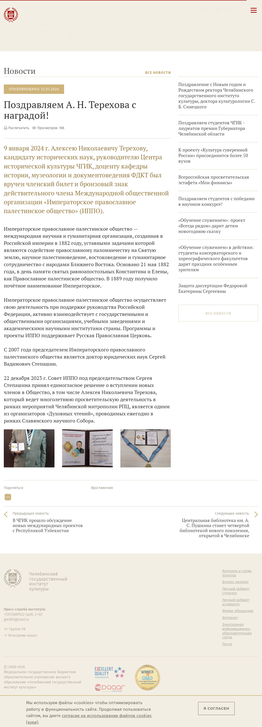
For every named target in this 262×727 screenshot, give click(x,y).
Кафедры (99, 598)
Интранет (230, 618)
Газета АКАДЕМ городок (169, 622)
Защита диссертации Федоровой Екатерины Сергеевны (212, 288)
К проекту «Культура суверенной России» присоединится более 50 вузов (213, 155)
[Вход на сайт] (232, 10)
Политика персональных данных (169, 636)
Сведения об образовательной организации (160, 11)
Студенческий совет (173, 614)
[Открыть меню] (253, 13)
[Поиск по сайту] (210, 10)
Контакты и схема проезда (157, 18)
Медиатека (100, 612)
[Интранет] (225, 10)
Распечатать (18, 128)
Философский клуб (172, 596)
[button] (203, 10)
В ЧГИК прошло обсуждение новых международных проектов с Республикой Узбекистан (48, 525)
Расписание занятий (152, 22)
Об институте (102, 571)
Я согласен (216, 708)
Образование (40, 15)
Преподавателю (86, 26)
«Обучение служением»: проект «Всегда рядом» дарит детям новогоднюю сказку (211, 225)
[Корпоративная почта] (217, 10)
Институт (36, 9)
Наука (32, 20)
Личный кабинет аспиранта (158, 32)
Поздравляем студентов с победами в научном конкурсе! (216, 201)
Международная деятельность (44, 33)
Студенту (79, 15)
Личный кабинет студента (156, 27)
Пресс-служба (103, 619)
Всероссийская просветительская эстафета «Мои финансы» (213, 179)
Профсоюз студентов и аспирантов (174, 605)
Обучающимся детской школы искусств (87, 35)
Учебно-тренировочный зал (173, 587)
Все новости (158, 73)
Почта (227, 644)
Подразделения (104, 585)
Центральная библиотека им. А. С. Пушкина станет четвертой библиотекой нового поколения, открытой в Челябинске (214, 527)
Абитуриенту (83, 9)
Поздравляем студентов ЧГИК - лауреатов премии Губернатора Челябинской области (211, 128)
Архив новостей (242, 73)
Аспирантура (102, 605)
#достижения (102, 488)
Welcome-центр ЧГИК (174, 578)
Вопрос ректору (235, 582)
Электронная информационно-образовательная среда (160, 38)
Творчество (39, 26)
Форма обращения (237, 611)
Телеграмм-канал (22, 635)
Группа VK (17, 629)
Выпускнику (83, 20)
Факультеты (101, 591)
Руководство (101, 578)
